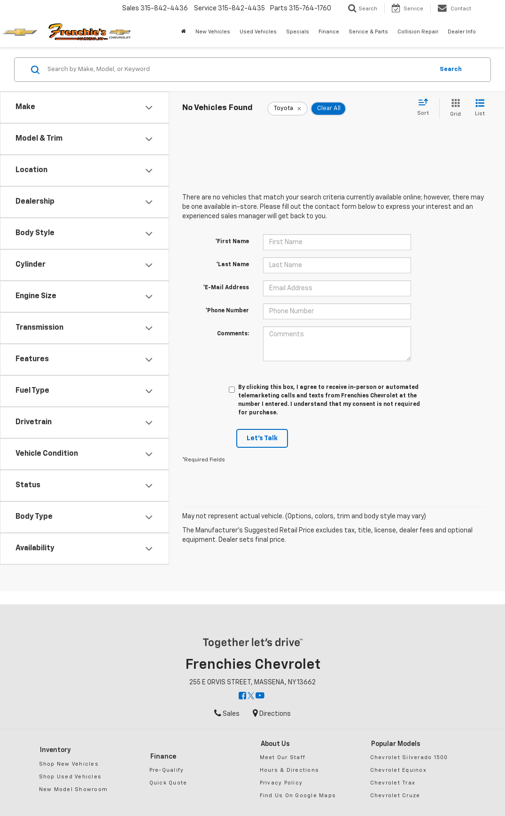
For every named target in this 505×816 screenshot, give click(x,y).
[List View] (480, 108)
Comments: (233, 334)
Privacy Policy (281, 782)
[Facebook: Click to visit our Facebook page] (242, 696)
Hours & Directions (289, 770)
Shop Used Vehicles (70, 776)
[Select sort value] (425, 107)
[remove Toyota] (287, 109)
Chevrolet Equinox (398, 770)
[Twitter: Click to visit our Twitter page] (251, 696)
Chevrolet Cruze (395, 795)
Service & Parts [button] (368, 31)
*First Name (232, 242)
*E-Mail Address (226, 288)
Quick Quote (168, 782)
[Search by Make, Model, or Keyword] (239, 69)
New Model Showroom (73, 789)
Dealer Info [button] (462, 31)
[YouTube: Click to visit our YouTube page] (260, 696)
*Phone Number (227, 311)
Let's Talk (262, 438)
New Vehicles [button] (212, 31)
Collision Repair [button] (417, 31)
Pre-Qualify (166, 770)
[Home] (184, 32)
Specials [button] (297, 31)
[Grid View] (453, 108)
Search (451, 69)
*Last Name (232, 265)
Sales (227, 714)
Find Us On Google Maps (298, 795)
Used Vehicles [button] (258, 31)
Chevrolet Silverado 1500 (409, 757)
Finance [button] (329, 31)
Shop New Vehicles (69, 764)
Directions (272, 714)
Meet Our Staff (283, 757)
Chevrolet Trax (393, 782)
